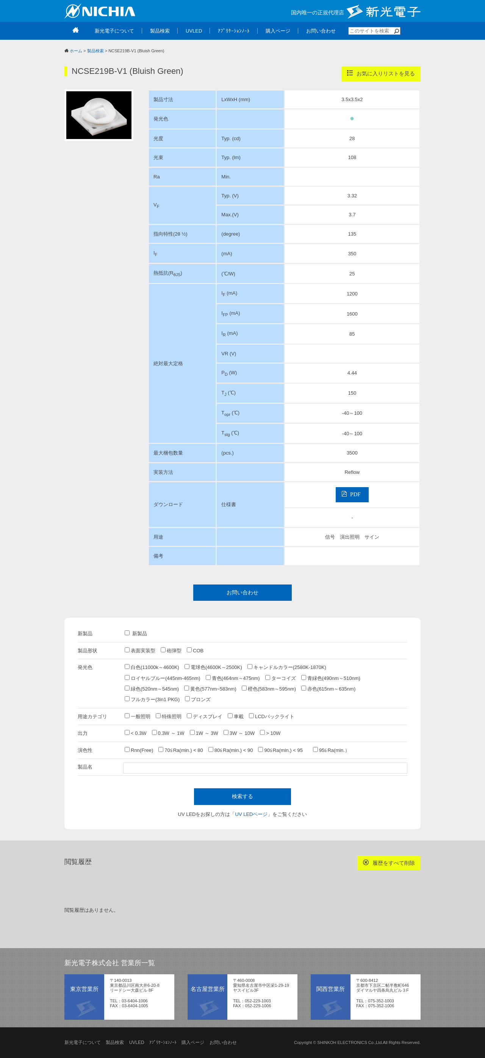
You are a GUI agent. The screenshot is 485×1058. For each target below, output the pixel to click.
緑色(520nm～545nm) (152, 689)
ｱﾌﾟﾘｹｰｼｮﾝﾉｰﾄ (163, 1042)
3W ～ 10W (239, 733)
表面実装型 (140, 650)
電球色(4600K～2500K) (213, 667)
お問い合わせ (242, 592)
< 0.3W (136, 733)
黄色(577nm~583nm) (210, 689)
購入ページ (192, 1042)
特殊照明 (168, 716)
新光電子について (82, 1042)
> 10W (270, 733)
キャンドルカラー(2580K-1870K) (286, 667)
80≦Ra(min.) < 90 (230, 750)
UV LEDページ (251, 814)
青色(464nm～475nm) (233, 678)
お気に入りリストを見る (381, 73)
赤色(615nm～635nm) (328, 689)
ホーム (76, 50)
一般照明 (137, 716)
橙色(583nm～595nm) (269, 689)
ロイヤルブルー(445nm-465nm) (162, 678)
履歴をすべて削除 (389, 863)
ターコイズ (280, 678)
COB (195, 650)
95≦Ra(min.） (331, 750)
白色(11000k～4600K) (152, 667)
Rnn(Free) (139, 750)
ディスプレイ (204, 716)
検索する (242, 796)
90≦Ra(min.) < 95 (283, 750)
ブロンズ (198, 699)
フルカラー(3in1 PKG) (152, 699)
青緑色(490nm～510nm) (330, 678)
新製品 (136, 633)
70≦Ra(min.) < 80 (180, 750)
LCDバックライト (271, 716)
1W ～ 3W (204, 733)
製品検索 (95, 50)
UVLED (136, 1042)
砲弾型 (171, 650)
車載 (236, 716)
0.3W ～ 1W (168, 733)
